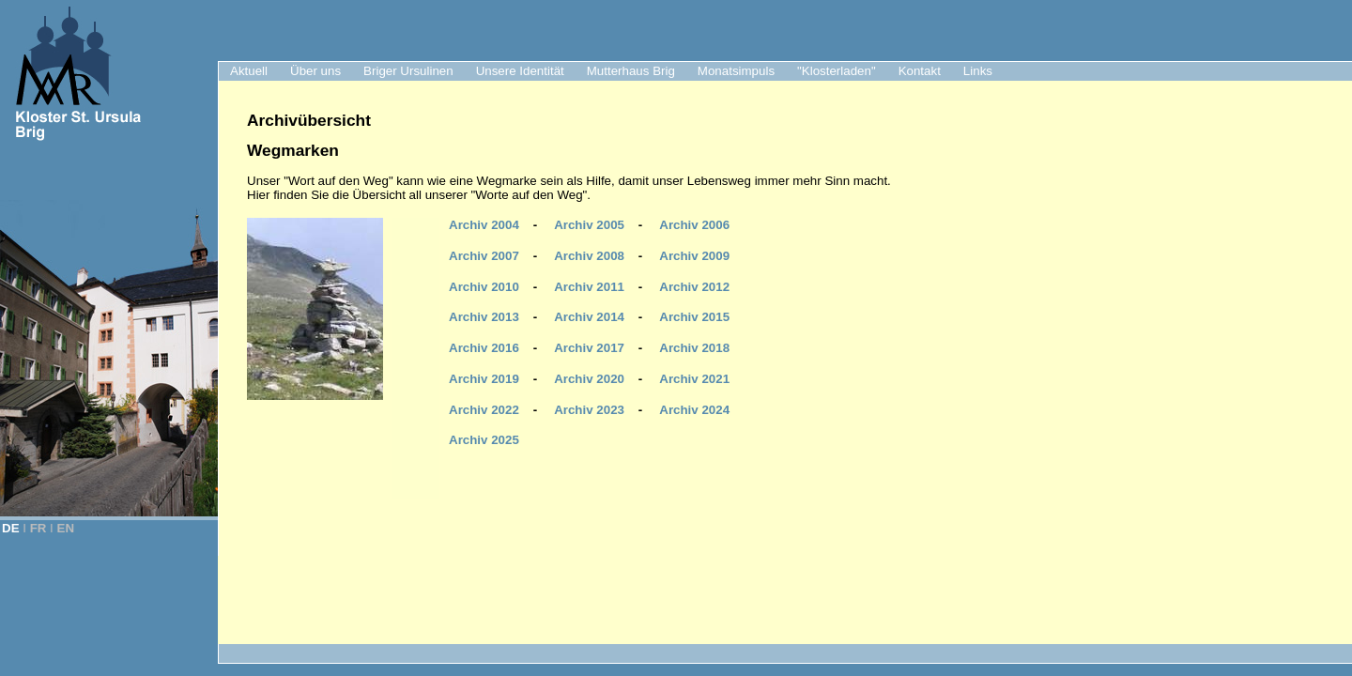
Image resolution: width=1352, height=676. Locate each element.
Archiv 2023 (589, 410)
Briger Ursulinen (408, 71)
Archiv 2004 (484, 225)
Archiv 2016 (484, 348)
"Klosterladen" (836, 71)
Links (977, 71)
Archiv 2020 (589, 379)
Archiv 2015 (694, 317)
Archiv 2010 (484, 287)
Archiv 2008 (589, 256)
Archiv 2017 (589, 348)
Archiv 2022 (484, 410)
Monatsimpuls (736, 71)
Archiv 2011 (589, 287)
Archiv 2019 (484, 379)
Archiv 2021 (694, 379)
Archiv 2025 (484, 440)
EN (66, 528)
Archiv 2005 (589, 225)
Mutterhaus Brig (631, 71)
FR (38, 528)
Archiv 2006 (694, 225)
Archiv (694, 410)
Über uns (315, 71)
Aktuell (249, 71)
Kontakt (920, 71)
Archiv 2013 (484, 317)
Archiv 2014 (589, 317)
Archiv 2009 (694, 256)
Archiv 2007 (484, 256)
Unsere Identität (520, 71)
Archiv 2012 (694, 287)
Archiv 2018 (694, 348)
